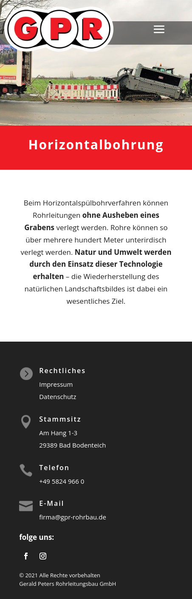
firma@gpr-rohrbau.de (72, 517)
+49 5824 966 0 (61, 481)
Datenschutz (57, 396)
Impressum (56, 384)
